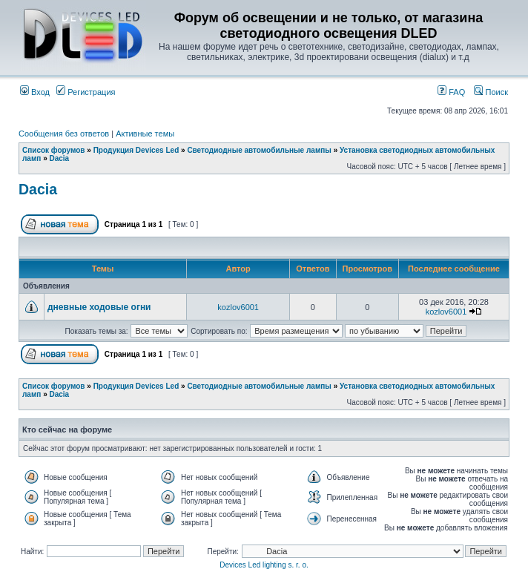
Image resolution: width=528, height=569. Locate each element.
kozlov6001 (238, 307)
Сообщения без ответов (64, 133)
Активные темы (145, 133)
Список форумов (53, 150)
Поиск (491, 92)
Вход (35, 92)
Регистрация (85, 92)
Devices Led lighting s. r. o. (264, 565)
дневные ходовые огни (99, 307)
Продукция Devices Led (136, 150)
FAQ (451, 92)
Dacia (59, 158)
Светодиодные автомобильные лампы (259, 150)
